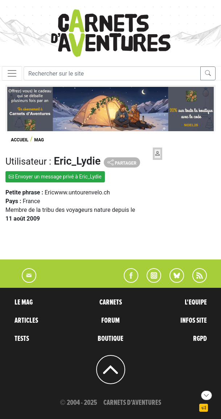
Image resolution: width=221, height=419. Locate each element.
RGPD (200, 338)
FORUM (110, 320)
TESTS (22, 338)
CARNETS (110, 302)
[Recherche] (112, 73)
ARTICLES (26, 320)
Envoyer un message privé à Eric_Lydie (55, 177)
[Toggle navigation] (12, 73)
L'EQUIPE (196, 302)
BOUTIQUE (110, 338)
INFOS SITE (193, 320)
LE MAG (24, 302)
